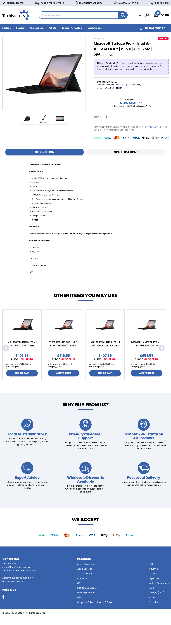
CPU (79, 583)
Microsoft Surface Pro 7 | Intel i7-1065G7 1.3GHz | (63, 343)
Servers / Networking (72, 28)
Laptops (6, 28)
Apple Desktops (85, 564)
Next (162, 348)
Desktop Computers (88, 587)
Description (44, 152)
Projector (153, 602)
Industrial (153, 568)
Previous (6, 348)
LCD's (151, 587)
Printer (152, 597)
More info (114, 82)
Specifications (126, 152)
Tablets (52, 28)
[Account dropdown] (143, 15)
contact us (155, 127)
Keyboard (154, 578)
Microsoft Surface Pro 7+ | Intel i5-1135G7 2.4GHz (146, 343)
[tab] (44, 152)
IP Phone (153, 573)
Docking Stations (86, 592)
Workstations (95, 28)
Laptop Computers (159, 583)
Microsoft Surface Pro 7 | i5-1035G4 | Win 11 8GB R (105, 343)
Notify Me (122, 116)
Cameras (82, 578)
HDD (151, 564)
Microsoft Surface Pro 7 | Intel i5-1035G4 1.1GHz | (22, 343)
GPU (79, 597)
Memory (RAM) (156, 592)
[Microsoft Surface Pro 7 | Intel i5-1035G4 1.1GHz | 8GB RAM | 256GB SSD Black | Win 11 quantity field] (106, 117)
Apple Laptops (84, 568)
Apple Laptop (36, 28)
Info (149, 106)
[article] (23, 344)
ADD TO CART (21, 373)
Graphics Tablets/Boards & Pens (94, 602)
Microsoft (99, 38)
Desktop (20, 28)
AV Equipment (84, 573)
